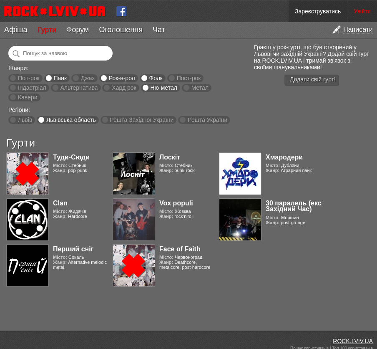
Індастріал (32, 87)
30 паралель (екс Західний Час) (294, 206)
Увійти (362, 11)
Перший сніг (73, 249)
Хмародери (284, 157)
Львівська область (71, 119)
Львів (25, 119)
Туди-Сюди (71, 157)
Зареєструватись (318, 11)
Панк (60, 78)
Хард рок (124, 87)
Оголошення (121, 29)
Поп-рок (29, 78)
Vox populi (176, 203)
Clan (60, 203)
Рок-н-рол (122, 78)
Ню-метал (163, 87)
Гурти (46, 29)
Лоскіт (169, 157)
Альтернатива (79, 87)
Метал (200, 87)
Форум (77, 29)
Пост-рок (189, 78)
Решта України (207, 119)
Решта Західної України (141, 119)
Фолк (156, 78)
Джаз (88, 78)
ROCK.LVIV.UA (353, 341)
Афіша (15, 29)
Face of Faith (180, 249)
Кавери (28, 97)
